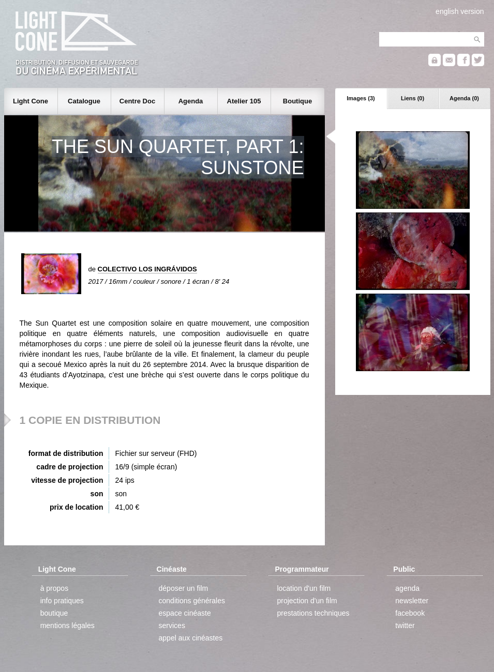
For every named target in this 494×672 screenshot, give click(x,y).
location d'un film (304, 588)
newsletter (411, 601)
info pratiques (62, 601)
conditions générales (192, 601)
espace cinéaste (185, 613)
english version (460, 11)
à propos (54, 588)
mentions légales (67, 625)
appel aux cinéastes (191, 638)
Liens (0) (412, 98)
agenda (407, 588)
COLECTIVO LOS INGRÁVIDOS (147, 269)
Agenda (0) (464, 98)
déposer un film (183, 588)
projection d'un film (307, 601)
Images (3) (361, 98)
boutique (54, 613)
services (172, 625)
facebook (410, 613)
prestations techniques (313, 613)
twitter (404, 625)
